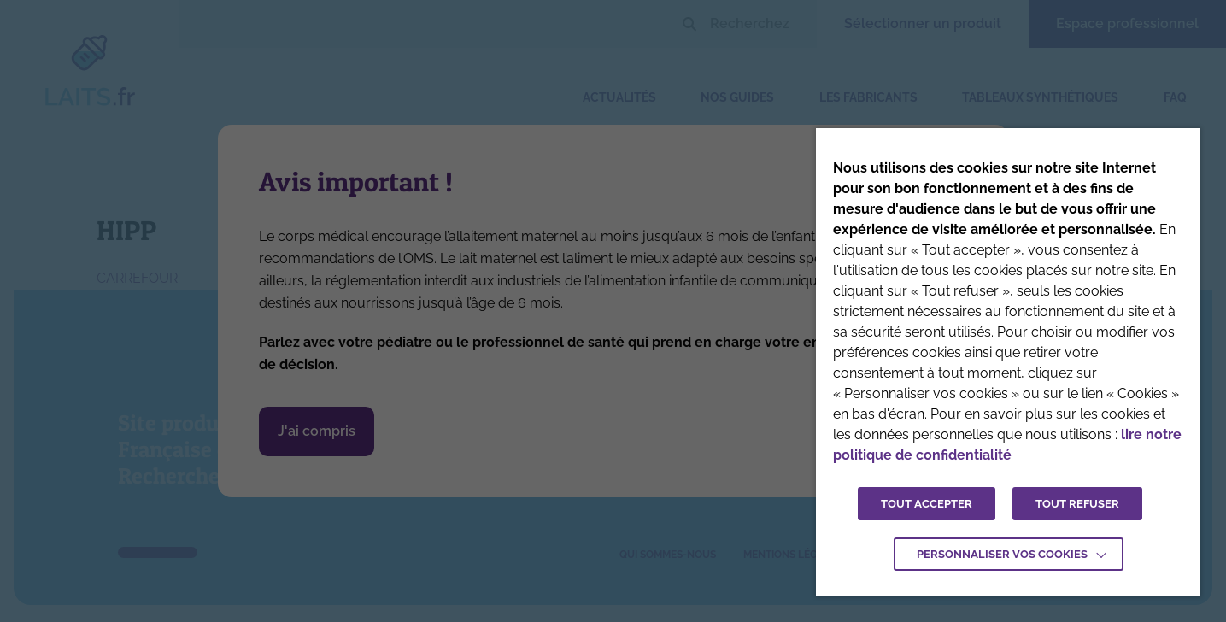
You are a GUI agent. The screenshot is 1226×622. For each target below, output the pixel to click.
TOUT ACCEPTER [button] (926, 503)
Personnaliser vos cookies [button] (1002, 554)
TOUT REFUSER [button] (1077, 503)
